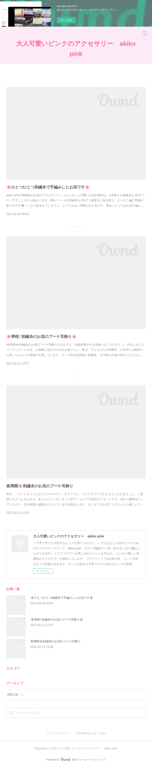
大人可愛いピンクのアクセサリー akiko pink (76, 48)
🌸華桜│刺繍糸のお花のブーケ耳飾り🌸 (41, 336)
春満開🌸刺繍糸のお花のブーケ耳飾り (39, 486)
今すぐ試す (66, 20)
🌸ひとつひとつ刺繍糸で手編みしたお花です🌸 (48, 187)
